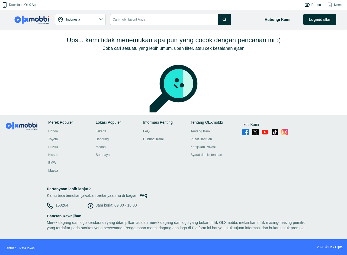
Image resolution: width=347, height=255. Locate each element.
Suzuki (53, 147)
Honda (53, 131)
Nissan (53, 155)
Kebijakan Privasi (203, 147)
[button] (19, 5)
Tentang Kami (200, 131)
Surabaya (103, 155)
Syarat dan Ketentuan (206, 155)
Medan (101, 147)
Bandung (102, 139)
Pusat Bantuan (201, 139)
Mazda (53, 170)
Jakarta (101, 131)
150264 (62, 205)
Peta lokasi (28, 248)
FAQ (146, 131)
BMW (52, 163)
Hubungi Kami (153, 139)
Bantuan (10, 248)
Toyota (53, 139)
